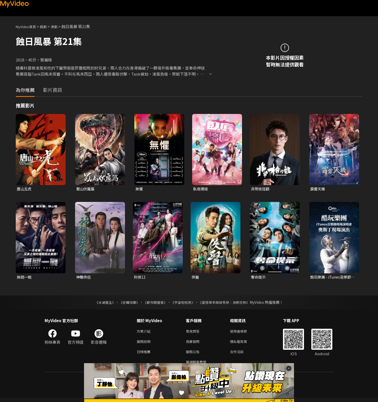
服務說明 (145, 343)
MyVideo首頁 (28, 26)
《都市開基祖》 (154, 303)
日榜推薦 (145, 354)
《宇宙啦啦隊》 (183, 303)
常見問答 (194, 332)
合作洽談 (241, 354)
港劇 (59, 26)
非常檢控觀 (261, 189)
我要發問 (194, 343)
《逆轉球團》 (126, 303)
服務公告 (194, 354)
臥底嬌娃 (201, 189)
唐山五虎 (25, 189)
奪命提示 (259, 277)
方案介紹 (145, 332)
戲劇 (47, 26)
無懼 (139, 189)
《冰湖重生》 (101, 303)
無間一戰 (25, 277)
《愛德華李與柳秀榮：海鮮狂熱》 (227, 303)
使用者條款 (243, 332)
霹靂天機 (318, 189)
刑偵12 (140, 277)
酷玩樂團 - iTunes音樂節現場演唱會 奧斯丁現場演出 (332, 278)
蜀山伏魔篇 (86, 189)
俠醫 (196, 277)
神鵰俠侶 (84, 277)
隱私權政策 (243, 343)
